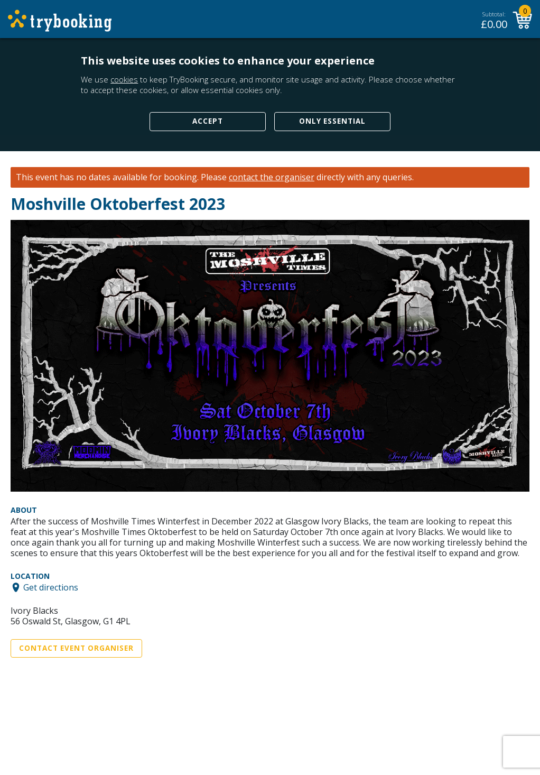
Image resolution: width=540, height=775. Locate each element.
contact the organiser (271, 177)
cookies (124, 79)
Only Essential (332, 121)
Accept (207, 121)
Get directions (50, 587)
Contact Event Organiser (76, 648)
